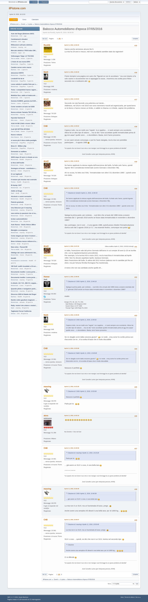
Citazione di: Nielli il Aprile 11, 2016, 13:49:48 (82, 353)
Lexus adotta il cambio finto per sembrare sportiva (24, 84)
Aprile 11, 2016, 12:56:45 (71, 45)
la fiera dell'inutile (17, 163)
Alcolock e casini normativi (21, 196)
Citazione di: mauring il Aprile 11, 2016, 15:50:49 (83, 524)
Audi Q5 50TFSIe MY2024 (20, 129)
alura (46, 416)
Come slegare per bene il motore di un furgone (24, 236)
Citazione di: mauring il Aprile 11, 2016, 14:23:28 (83, 453)
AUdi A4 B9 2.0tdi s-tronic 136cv (23, 123)
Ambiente (14, 41)
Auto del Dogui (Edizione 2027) (22, 34)
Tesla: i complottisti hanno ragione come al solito (24, 90)
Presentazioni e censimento (19, 260)
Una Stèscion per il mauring (21, 208)
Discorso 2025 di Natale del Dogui (23, 294)
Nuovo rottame (16, 135)
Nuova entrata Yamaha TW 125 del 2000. (24, 112)
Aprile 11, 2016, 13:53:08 (71, 348)
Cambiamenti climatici (19, 39)
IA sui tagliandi (16, 174)
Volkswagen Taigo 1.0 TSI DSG (22, 56)
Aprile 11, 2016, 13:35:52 (71, 126)
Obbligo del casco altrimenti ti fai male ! (24, 253)
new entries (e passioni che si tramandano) (24, 213)
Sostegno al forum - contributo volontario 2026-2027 (24, 168)
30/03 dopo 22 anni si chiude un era (24, 157)
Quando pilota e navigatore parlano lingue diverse (24, 289)
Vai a (109, 584)
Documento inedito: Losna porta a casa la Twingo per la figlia (24, 272)
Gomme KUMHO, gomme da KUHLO (24, 101)
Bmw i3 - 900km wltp (18, 146)
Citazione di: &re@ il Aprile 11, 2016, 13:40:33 (82, 193)
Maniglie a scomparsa (19, 230)
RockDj (47, 45)
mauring (47, 387)
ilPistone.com (17, 8)
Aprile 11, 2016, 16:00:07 (71, 519)
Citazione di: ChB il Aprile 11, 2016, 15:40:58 (82, 493)
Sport (12, 193)
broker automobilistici (19, 219)
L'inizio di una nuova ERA (20, 62)
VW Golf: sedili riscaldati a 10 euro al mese (24, 266)
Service (13, 103)
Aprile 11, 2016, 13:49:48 (71, 315)
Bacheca (13, 69)
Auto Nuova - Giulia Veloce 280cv (23, 224)
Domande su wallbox (19, 151)
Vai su (44, 574)
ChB (46, 126)
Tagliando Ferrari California (21, 311)
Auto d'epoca (15, 137)
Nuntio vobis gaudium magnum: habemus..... (24, 300)
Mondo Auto (14, 36)
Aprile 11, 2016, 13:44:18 (71, 188)
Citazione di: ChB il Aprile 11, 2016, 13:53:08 (82, 391)
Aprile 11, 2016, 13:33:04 (71, 99)
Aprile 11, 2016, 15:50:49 (71, 488)
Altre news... (14, 120)
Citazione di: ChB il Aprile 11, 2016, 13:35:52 (82, 320)
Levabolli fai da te (17, 78)
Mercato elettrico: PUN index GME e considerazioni (24, 50)
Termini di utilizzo (129, 597)
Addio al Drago (16, 191)
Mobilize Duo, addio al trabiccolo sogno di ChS (24, 95)
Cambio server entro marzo (21, 67)
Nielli (46, 72)
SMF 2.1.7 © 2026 (12, 597)
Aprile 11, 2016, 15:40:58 (71, 448)
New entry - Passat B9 (19, 247)
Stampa (135, 38)
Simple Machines (23, 597)
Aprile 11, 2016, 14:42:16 (71, 415)
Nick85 (13, 258)
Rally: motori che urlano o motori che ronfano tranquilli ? (24, 305)
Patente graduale (17, 202)
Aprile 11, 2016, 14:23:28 (71, 386)
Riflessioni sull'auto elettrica (21, 45)
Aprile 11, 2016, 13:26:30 (71, 72)
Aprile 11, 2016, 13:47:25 (71, 246)
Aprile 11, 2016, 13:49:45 (71, 276)
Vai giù (44, 38)
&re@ (46, 99)
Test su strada (15, 58)
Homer (47, 277)
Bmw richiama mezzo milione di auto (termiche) (24, 241)
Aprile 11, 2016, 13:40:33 (71, 161)
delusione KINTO (17, 73)
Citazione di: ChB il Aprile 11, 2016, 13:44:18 (82, 281)
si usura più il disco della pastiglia (23, 140)
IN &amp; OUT (16, 185)
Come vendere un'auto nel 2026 (22, 107)
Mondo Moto (14, 114)
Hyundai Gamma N (18, 118)
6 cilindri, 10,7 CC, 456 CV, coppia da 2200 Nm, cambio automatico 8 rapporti (24, 283)
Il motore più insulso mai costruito (24, 179)
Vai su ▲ (138, 597)
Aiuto (122, 597)
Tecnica (13, 182)
